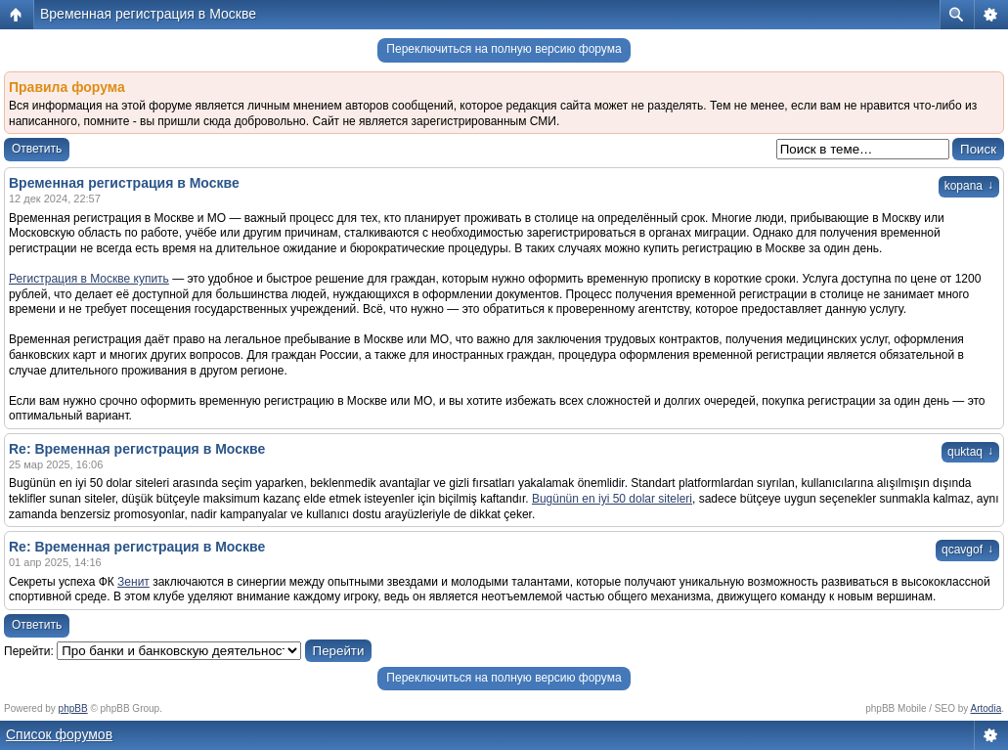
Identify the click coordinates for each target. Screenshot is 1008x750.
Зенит (133, 582)
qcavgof (967, 549)
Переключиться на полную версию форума (503, 49)
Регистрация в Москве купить (89, 279)
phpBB (73, 708)
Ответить (37, 148)
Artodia (986, 708)
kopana (968, 186)
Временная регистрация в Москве (148, 14)
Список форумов (59, 734)
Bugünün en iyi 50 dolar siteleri (612, 499)
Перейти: (29, 651)
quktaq (970, 452)
